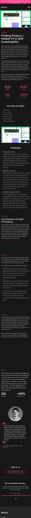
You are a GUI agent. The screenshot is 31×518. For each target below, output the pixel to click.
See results (5, 447)
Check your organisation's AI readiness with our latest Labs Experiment (15, 1)
